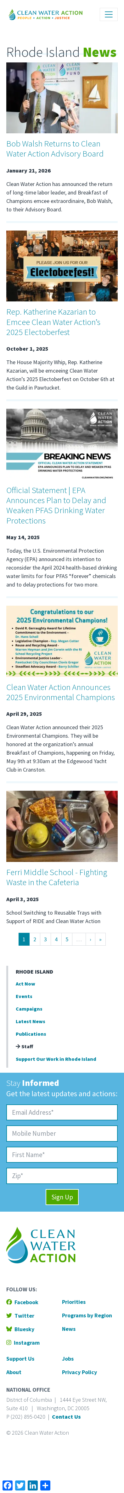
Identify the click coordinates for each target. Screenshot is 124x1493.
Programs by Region (87, 1315)
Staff (24, 1046)
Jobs (68, 1358)
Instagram (23, 1342)
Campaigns (29, 1009)
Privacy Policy (79, 1372)
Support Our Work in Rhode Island (56, 1059)
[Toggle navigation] (109, 14)
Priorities (74, 1301)
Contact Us (66, 1416)
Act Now (25, 983)
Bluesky (20, 1329)
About (13, 1372)
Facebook (22, 1302)
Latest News (30, 1021)
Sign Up (62, 1197)
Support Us (20, 1358)
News (69, 1328)
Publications (31, 1034)
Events (24, 996)
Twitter (20, 1315)
